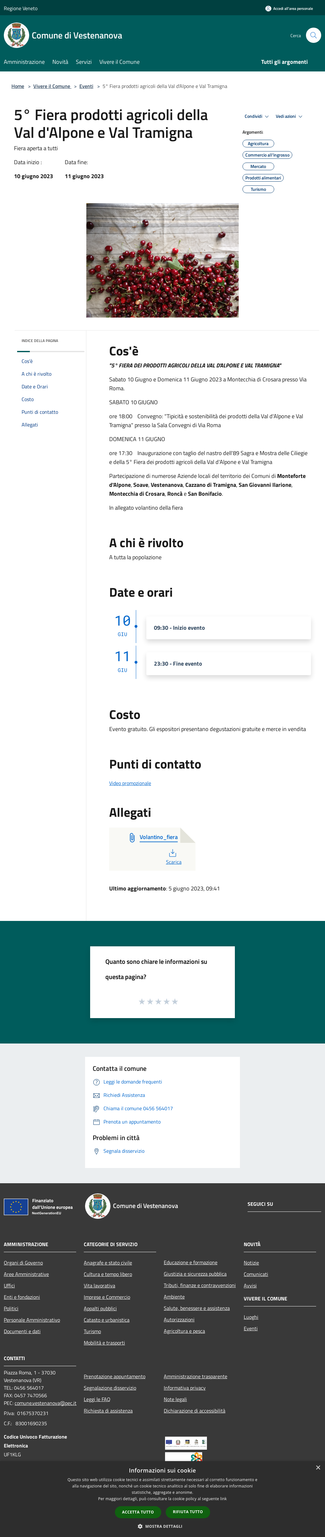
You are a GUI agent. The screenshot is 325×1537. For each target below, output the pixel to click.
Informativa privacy (185, 1388)
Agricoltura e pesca (184, 1331)
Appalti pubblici (100, 1308)
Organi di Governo (23, 1262)
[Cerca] (313, 35)
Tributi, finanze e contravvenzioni (200, 1285)
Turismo (92, 1331)
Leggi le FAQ (97, 1399)
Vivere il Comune (52, 86)
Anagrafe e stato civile (108, 1262)
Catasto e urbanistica (106, 1320)
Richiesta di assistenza (108, 1410)
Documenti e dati (22, 1331)
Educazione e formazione (190, 1262)
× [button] (317, 1468)
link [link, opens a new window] (223, 1498)
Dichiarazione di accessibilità (194, 1410)
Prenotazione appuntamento (114, 1376)
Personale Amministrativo (32, 1320)
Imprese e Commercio (107, 1297)
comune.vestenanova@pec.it (45, 1403)
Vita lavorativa (99, 1285)
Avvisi (250, 1285)
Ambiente (174, 1296)
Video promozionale (130, 783)
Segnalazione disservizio (110, 1388)
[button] (162, 1526)
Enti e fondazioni (22, 1297)
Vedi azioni (290, 116)
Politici (11, 1308)
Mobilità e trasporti (104, 1342)
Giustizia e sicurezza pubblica (195, 1274)
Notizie (251, 1262)
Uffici (9, 1285)
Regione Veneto (20, 8)
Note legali (175, 1399)
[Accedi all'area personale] (289, 8)
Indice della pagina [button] (40, 341)
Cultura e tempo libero (108, 1274)
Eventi (86, 86)
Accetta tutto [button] (138, 1512)
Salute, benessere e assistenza (197, 1308)
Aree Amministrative (26, 1274)
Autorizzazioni (179, 1319)
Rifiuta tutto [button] (188, 1511)
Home (17, 86)
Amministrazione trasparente (195, 1376)
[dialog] (162, 1499)
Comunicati (256, 1274)
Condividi (258, 116)
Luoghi (251, 1317)
